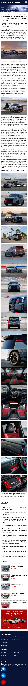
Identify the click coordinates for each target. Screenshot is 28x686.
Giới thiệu (16, 652)
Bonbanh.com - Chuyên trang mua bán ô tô (11, 665)
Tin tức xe (3, 655)
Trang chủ (3, 652)
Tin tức (2, 7)
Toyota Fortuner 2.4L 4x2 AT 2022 (19, 593)
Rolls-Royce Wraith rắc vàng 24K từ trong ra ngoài (14, 556)
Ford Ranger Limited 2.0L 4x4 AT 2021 (19, 603)
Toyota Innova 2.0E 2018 (16, 584)
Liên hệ (15, 655)
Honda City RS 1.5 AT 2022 (17, 566)
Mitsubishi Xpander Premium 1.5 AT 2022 (19, 576)
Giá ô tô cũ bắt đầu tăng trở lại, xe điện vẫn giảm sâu (14, 525)
